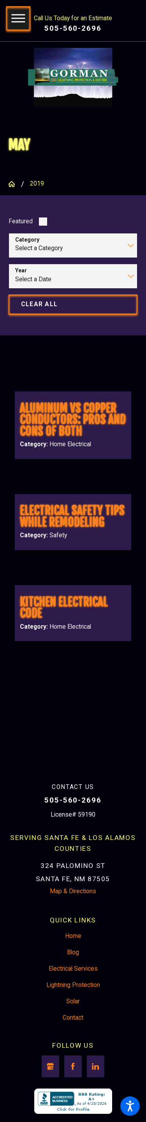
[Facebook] (73, 1066)
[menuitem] (73, 936)
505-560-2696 (72, 28)
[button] (130, 1106)
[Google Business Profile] (50, 1066)
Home (73, 936)
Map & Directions (73, 891)
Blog (73, 952)
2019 (37, 183)
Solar (73, 1001)
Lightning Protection (73, 985)
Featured (21, 221)
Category (27, 240)
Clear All (39, 304)
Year (21, 270)
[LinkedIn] (95, 1066)
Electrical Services (73, 968)
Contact (73, 1017)
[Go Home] (15, 184)
